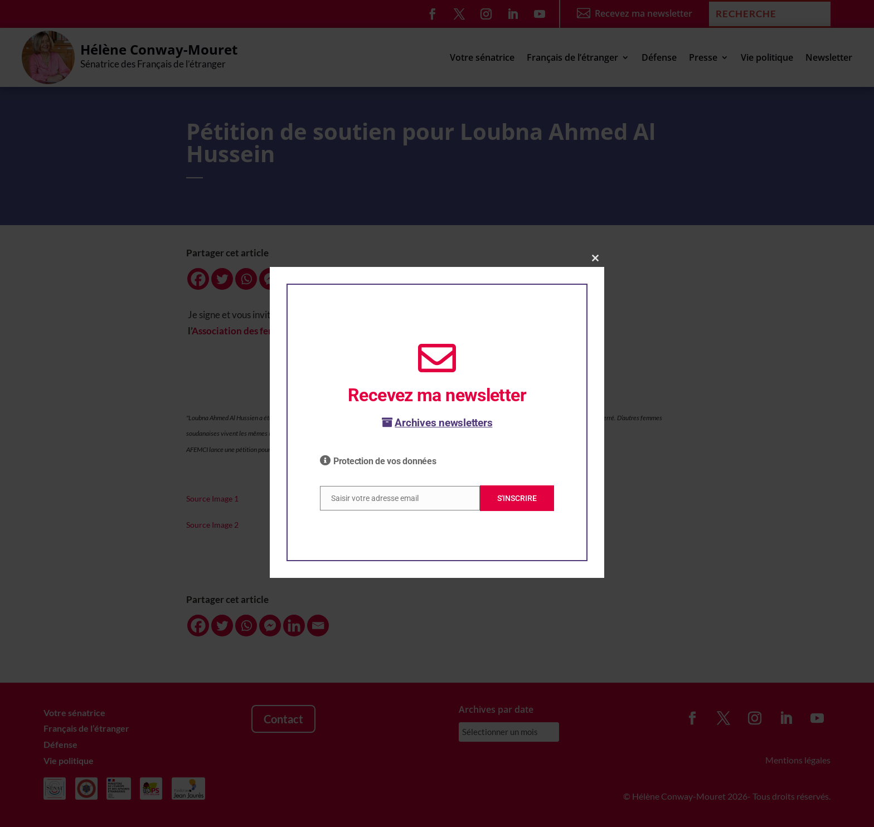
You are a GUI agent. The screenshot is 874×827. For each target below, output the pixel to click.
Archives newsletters (437, 422)
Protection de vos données (384, 461)
